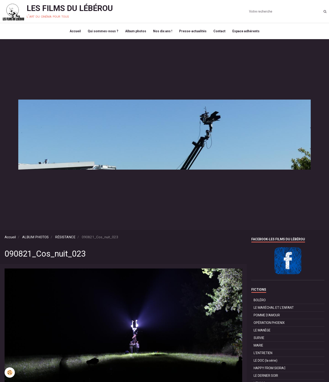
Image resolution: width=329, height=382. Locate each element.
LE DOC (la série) (265, 360)
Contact (219, 31)
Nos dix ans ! (162, 31)
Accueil (75, 31)
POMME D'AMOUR (267, 315)
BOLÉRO (260, 300)
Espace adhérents (246, 31)
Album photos (135, 31)
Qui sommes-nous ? (103, 31)
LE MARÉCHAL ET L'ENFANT (274, 307)
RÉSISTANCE (65, 237)
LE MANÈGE (262, 330)
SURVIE (259, 338)
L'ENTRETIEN (263, 353)
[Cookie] (10, 372)
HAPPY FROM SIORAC (270, 368)
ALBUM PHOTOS (35, 237)
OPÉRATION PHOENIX (269, 323)
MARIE (258, 345)
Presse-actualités (193, 31)
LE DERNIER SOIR (266, 375)
